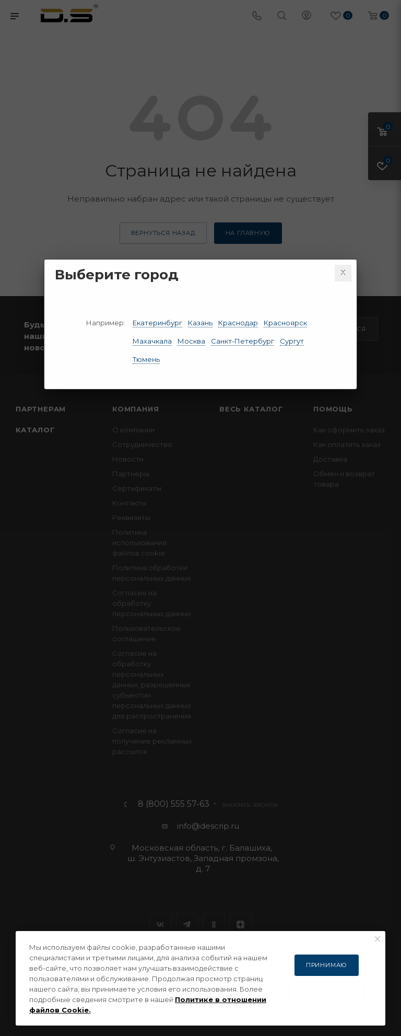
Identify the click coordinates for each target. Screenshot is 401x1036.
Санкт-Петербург (242, 341)
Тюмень (146, 359)
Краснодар (238, 323)
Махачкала (152, 341)
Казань (200, 323)
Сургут (292, 341)
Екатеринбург (157, 323)
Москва (191, 341)
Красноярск (285, 323)
